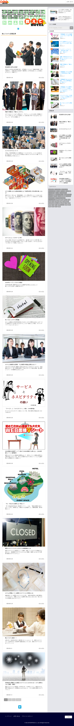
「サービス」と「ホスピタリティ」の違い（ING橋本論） (20, 408)
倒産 (62, 199)
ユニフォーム (51, 197)
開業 (59, 206)
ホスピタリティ (67, 194)
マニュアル (68, 196)
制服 (50, 201)
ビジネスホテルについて (11, 150)
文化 (53, 204)
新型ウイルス (61, 204)
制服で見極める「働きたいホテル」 (14, 111)
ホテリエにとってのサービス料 (13, 237)
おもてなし (51, 189)
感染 (69, 203)
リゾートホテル (52, 199)
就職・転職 (57, 203)
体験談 (58, 199)
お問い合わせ (70, 1)
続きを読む (41, 77)
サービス (62, 191)
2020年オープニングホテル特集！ (14, 282)
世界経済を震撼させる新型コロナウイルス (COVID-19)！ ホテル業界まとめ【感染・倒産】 (24, 683)
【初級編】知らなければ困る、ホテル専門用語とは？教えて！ (66, 81)
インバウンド (57, 189)
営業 (53, 201)
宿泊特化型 (51, 203)
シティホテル (51, 192)
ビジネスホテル (63, 192)
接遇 (50, 204)
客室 (67, 201)
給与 (56, 206)
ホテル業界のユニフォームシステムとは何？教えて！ (66, 43)
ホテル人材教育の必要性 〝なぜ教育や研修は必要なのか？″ (20, 364)
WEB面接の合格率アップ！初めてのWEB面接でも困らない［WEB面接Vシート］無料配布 (23, 452)
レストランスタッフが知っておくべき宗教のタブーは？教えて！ (66, 97)
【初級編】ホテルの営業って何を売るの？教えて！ (66, 73)
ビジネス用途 (51, 194)
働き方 (65, 199)
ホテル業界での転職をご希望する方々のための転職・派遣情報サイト (65, 11)
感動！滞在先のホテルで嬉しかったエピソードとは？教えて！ (66, 58)
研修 (50, 206)
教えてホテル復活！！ (11, 638)
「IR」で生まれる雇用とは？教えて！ (15, 503)
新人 (56, 204)
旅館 (66, 204)
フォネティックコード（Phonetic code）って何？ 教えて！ (65, 51)
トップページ (8, 716)
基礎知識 (57, 201)
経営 (53, 206)
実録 (64, 201)
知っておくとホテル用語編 (12, 319)
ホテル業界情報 (61, 196)
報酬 (61, 201)
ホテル (55, 196)
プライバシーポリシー (27, 716)
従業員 (62, 203)
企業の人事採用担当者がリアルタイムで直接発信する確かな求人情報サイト (65, 18)
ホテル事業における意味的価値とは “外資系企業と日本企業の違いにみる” (23, 192)
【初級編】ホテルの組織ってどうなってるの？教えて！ (66, 36)
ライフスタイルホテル (60, 197)
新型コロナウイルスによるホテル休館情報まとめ (18, 548)
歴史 (69, 204)
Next (18, 699)
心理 (66, 203)
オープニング (64, 189)
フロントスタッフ (59, 194)
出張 (69, 199)
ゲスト (58, 191)
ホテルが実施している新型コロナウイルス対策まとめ (19, 593)
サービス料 (68, 191)
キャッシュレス (52, 191)
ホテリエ (50, 196)
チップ (57, 192)
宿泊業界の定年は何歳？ (11, 67)
